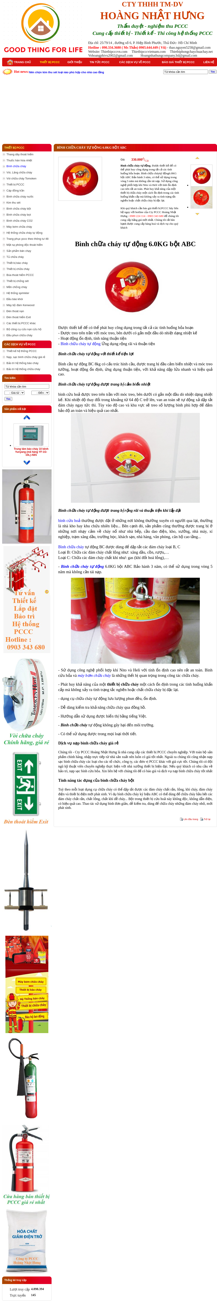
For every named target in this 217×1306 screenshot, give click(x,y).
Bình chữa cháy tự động (81, 343)
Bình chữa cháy (71, 547)
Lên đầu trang (190, 819)
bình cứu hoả (69, 394)
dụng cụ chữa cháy (76, 698)
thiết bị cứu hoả (154, 799)
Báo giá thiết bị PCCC (178, 62)
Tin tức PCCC (99, 62)
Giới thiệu (74, 62)
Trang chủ (19, 62)
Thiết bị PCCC (50, 62)
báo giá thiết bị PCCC (155, 208)
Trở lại (207, 819)
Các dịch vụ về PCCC (135, 62)
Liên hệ (208, 62)
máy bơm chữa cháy (94, 675)
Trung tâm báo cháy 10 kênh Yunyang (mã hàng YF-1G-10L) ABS (31, 451)
